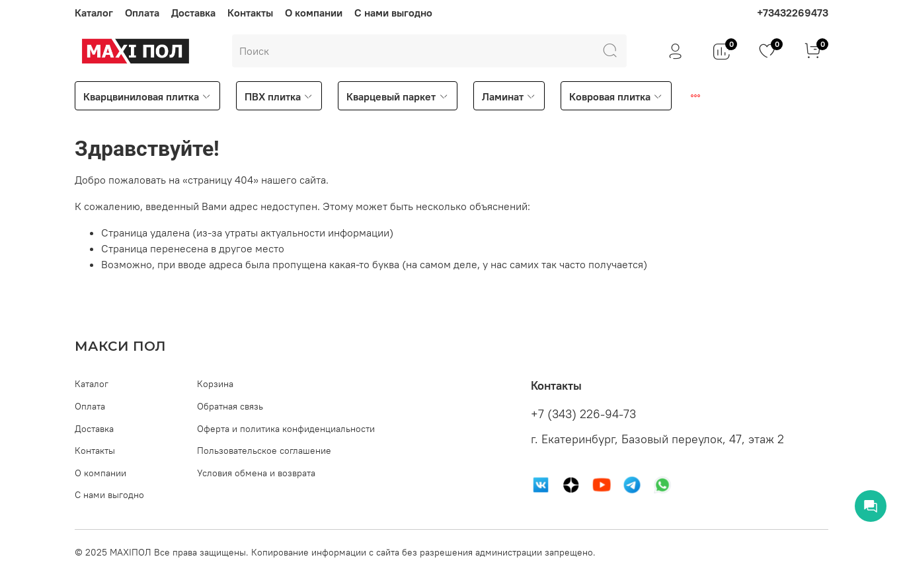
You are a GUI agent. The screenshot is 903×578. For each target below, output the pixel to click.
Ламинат (509, 96)
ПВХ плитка (279, 96)
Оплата (142, 12)
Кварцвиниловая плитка (147, 96)
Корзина (215, 384)
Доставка (193, 12)
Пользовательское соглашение (264, 450)
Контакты (250, 12)
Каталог (94, 12)
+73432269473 (792, 12)
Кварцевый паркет (397, 96)
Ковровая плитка (616, 96)
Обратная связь (230, 406)
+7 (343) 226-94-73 (583, 414)
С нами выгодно (393, 12)
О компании (313, 12)
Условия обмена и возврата (256, 473)
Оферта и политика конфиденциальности (286, 429)
